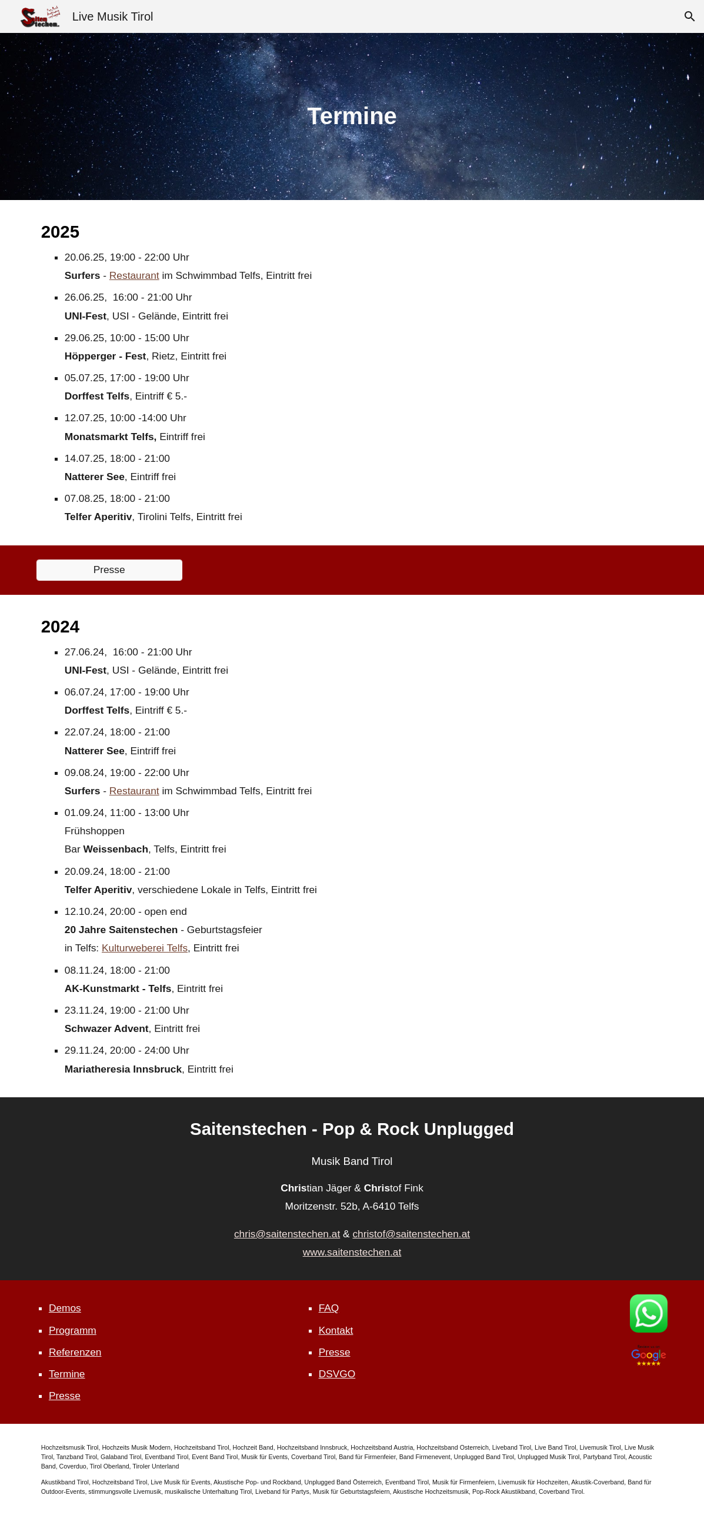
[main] (352, 116)
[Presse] (109, 570)
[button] (690, 16)
